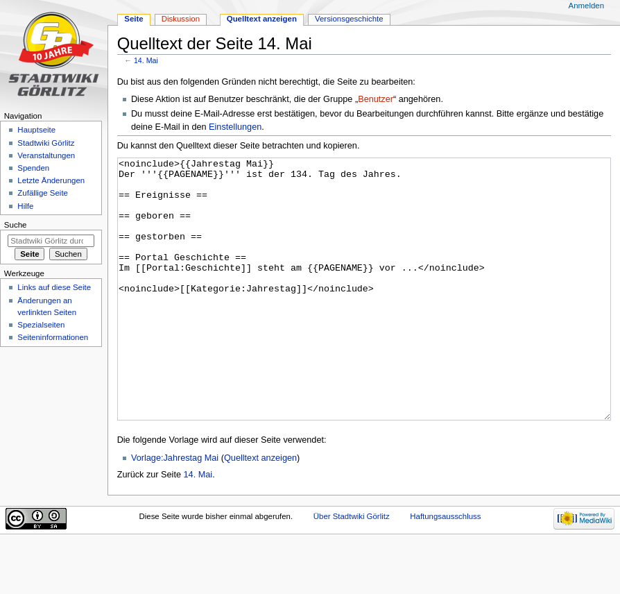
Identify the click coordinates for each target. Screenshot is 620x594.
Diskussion (181, 19)
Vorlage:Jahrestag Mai (174, 510)
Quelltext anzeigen (260, 510)
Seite (133, 19)
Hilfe (25, 206)
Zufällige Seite (42, 193)
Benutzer (375, 99)
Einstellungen (235, 127)
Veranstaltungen (46, 155)
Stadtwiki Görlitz (45, 143)
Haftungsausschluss (445, 568)
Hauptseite (36, 130)
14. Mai (146, 60)
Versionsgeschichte (349, 19)
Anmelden (587, 5)
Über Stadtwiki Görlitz (351, 568)
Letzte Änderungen (51, 180)
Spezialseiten (40, 325)
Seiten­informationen (52, 337)
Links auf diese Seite (54, 287)
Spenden (33, 168)
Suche (15, 225)
